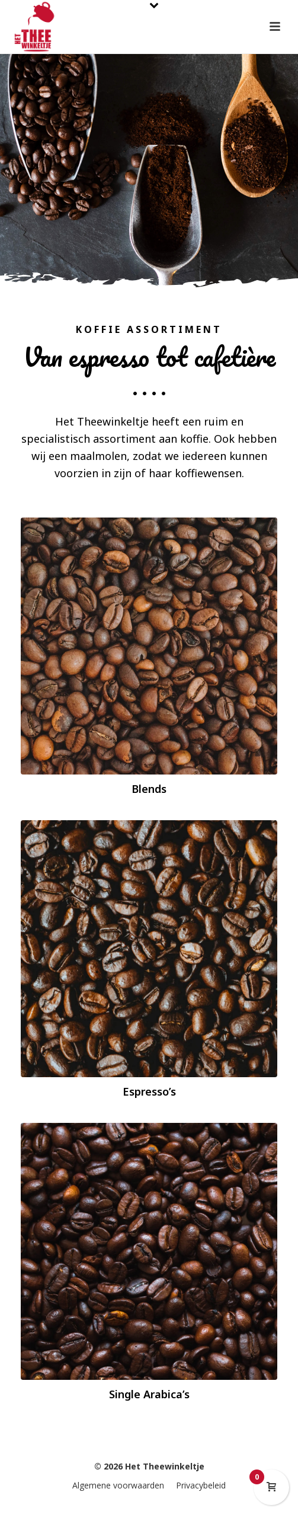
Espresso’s (149, 1091)
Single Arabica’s (149, 1394)
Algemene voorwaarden (118, 1485)
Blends (149, 789)
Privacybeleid (201, 1485)
